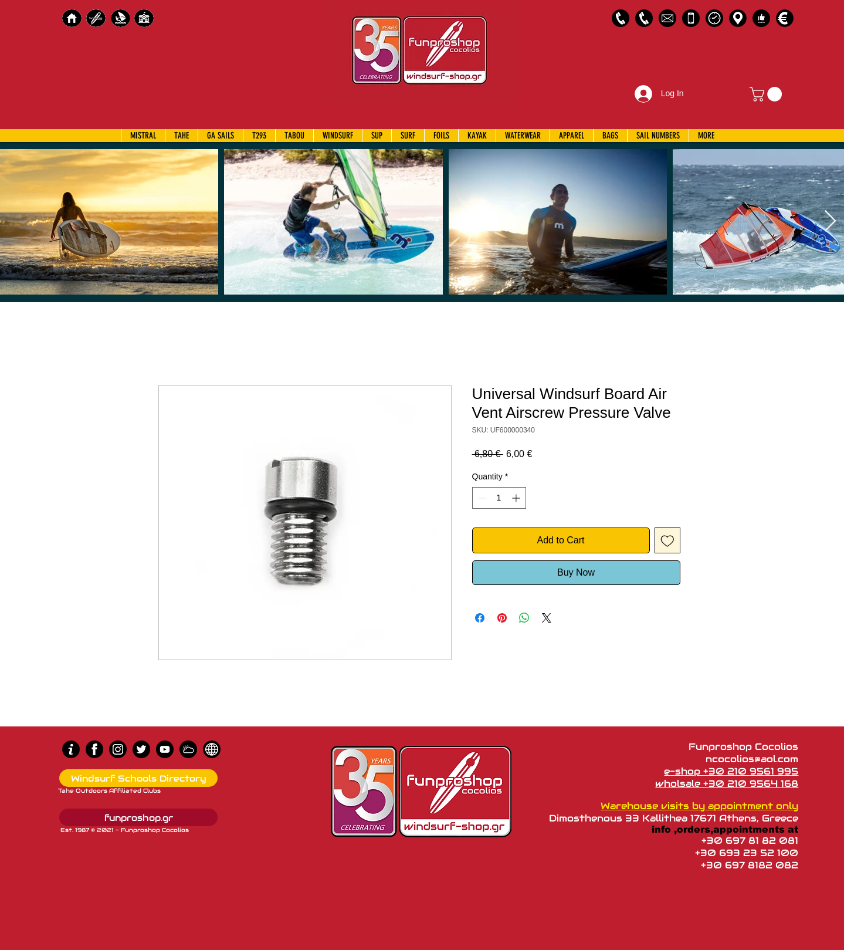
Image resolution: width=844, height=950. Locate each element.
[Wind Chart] (188, 749)
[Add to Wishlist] (667, 540)
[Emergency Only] (691, 18)
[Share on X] (547, 618)
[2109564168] (644, 18)
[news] (212, 749)
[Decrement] (481, 498)
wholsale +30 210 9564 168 (726, 783)
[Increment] (517, 498)
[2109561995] (620, 18)
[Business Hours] (714, 18)
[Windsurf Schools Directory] (138, 778)
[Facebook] (94, 749)
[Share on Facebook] (480, 618)
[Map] (738, 18)
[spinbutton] (499, 498)
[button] (767, 94)
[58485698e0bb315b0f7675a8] (667, 18)
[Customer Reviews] (761, 18)
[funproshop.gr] (138, 817)
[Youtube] (165, 749)
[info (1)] (71, 749)
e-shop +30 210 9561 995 (731, 771)
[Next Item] (830, 221)
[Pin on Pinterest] (502, 618)
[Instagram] (118, 749)
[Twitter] (141, 749)
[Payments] (785, 18)
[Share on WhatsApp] (524, 618)
